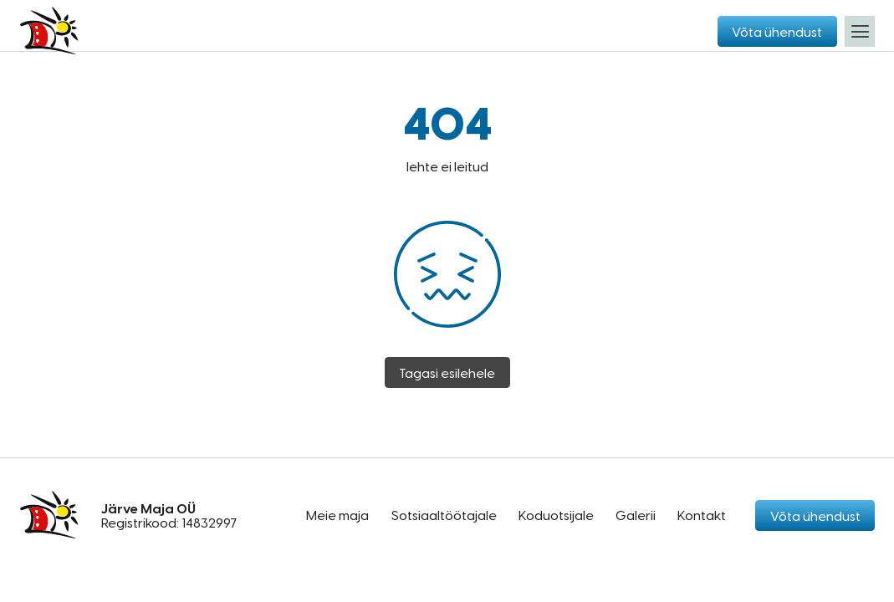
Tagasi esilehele (447, 372)
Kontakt (701, 514)
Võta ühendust (777, 31)
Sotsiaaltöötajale (444, 514)
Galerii (636, 514)
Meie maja (337, 514)
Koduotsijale (556, 514)
